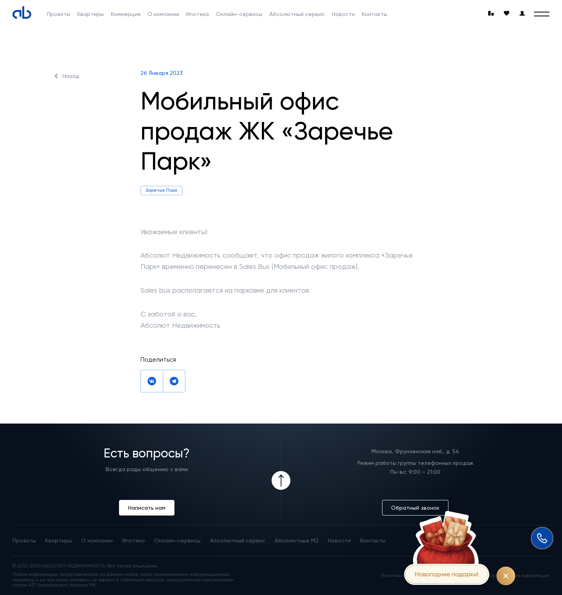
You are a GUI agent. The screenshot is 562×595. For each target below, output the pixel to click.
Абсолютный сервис (297, 14)
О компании (163, 14)
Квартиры (90, 14)
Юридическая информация (519, 575)
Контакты (374, 14)
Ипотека (197, 14)
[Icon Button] (281, 480)
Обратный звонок (415, 508)
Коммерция (125, 14)
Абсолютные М (296, 540)
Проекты (58, 14)
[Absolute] (21, 12)
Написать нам (146, 508)
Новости (343, 14)
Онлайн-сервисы (239, 14)
